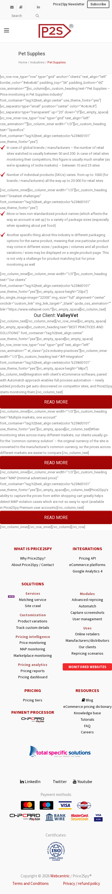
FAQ (87, 726)
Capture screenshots (87, 612)
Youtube (82, 781)
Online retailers (87, 634)
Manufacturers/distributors (87, 640)
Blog (87, 700)
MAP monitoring (32, 649)
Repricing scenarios (87, 653)
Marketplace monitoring (33, 655)
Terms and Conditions (30, 883)
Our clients (87, 647)
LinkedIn (30, 781)
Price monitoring (33, 642)
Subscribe (98, 4)
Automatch (87, 606)
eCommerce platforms (87, 565)
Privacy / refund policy (81, 883)
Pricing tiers (32, 700)
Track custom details (32, 627)
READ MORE (56, 402)
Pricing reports (33, 671)
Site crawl (33, 606)
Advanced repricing (87, 599)
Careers (87, 732)
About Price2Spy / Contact (33, 565)
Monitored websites (87, 667)
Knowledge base (87, 713)
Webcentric (60, 875)
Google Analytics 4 (87, 571)
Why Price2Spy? (33, 558)
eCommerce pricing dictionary (87, 706)
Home (22, 62)
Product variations (32, 621)
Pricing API (87, 558)
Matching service (32, 599)
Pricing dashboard (32, 677)
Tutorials (87, 719)
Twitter (57, 781)
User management (87, 619)
